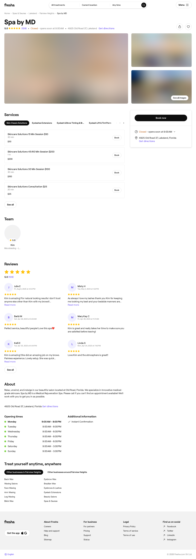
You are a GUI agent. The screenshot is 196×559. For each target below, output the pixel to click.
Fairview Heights (47, 13)
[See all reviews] (24, 28)
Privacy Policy (129, 526)
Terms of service (130, 531)
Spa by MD (62, 13)
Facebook (169, 526)
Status (87, 540)
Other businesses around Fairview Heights (67, 472)
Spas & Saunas (19, 13)
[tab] (16, 123)
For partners (89, 526)
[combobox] (64, 5)
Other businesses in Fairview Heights (24, 472)
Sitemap (48, 540)
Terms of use (129, 535)
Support (87, 535)
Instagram (169, 539)
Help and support (52, 531)
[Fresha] (9, 5)
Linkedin (169, 535)
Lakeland (33, 13)
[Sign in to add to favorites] (188, 26)
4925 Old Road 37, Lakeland (82, 28)
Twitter (168, 531)
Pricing (87, 531)
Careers (47, 526)
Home (7, 13)
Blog (46, 535)
